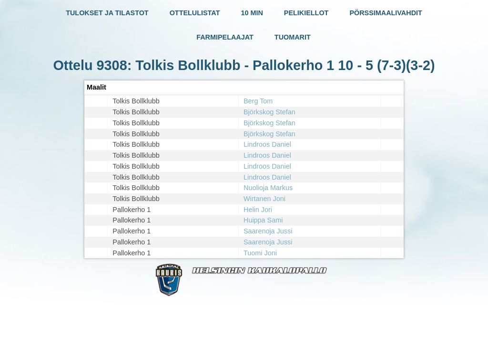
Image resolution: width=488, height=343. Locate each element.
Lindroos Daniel (267, 144)
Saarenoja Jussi (268, 231)
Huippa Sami (263, 220)
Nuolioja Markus (268, 188)
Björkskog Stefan (269, 112)
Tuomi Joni (260, 253)
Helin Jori (258, 209)
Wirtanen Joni (264, 198)
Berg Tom (258, 101)
